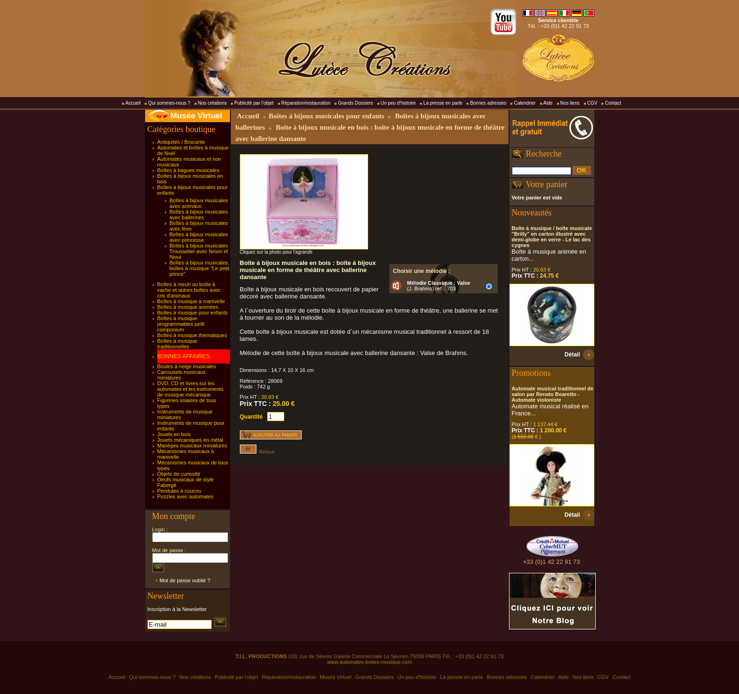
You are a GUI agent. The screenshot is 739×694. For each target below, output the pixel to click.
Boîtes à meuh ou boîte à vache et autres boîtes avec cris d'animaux (189, 289)
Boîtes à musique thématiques (192, 335)
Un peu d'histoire (398, 103)
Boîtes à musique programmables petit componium (181, 323)
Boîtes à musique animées (188, 307)
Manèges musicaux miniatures (192, 445)
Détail (572, 354)
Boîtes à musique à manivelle (191, 301)
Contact (613, 103)
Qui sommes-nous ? (169, 103)
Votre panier (546, 184)
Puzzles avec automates (185, 496)
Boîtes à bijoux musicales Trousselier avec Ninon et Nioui (199, 251)
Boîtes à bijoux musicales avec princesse (199, 237)
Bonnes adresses (488, 103)
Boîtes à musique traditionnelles (177, 343)
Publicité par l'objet (254, 103)
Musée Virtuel (196, 115)
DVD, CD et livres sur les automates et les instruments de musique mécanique (190, 388)
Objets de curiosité (178, 474)
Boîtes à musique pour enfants (192, 312)
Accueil (132, 103)
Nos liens (570, 103)
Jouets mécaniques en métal (190, 440)
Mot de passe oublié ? (185, 580)
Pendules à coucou (179, 491)
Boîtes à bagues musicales (188, 170)
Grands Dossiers (355, 103)
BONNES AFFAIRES (183, 356)
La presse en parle (442, 103)
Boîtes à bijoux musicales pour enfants (326, 116)
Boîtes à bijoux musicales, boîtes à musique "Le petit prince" (200, 268)
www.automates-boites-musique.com (369, 662)
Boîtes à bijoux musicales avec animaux (199, 203)
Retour (257, 451)
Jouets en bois (174, 434)
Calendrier (524, 103)
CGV (592, 103)
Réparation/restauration (306, 103)
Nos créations (212, 103)
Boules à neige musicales (186, 366)
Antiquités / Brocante (181, 142)
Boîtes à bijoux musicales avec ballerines (199, 214)
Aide (548, 103)
